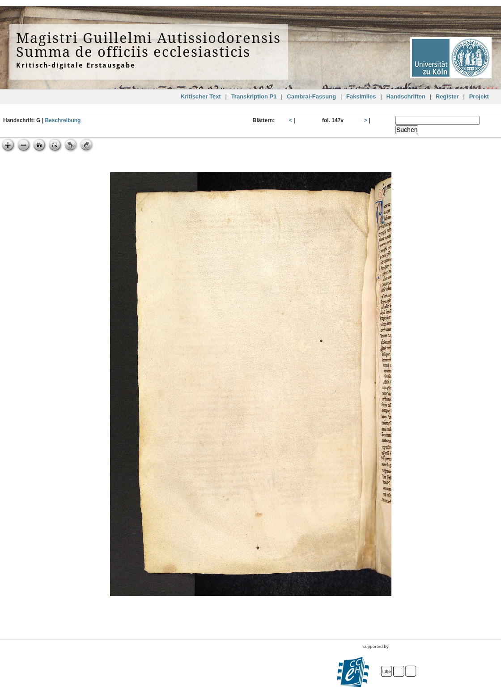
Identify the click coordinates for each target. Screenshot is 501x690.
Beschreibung (63, 120)
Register (447, 96)
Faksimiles (361, 96)
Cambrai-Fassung (311, 96)
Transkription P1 (254, 96)
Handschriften (405, 96)
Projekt (479, 96)
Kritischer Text (201, 96)
